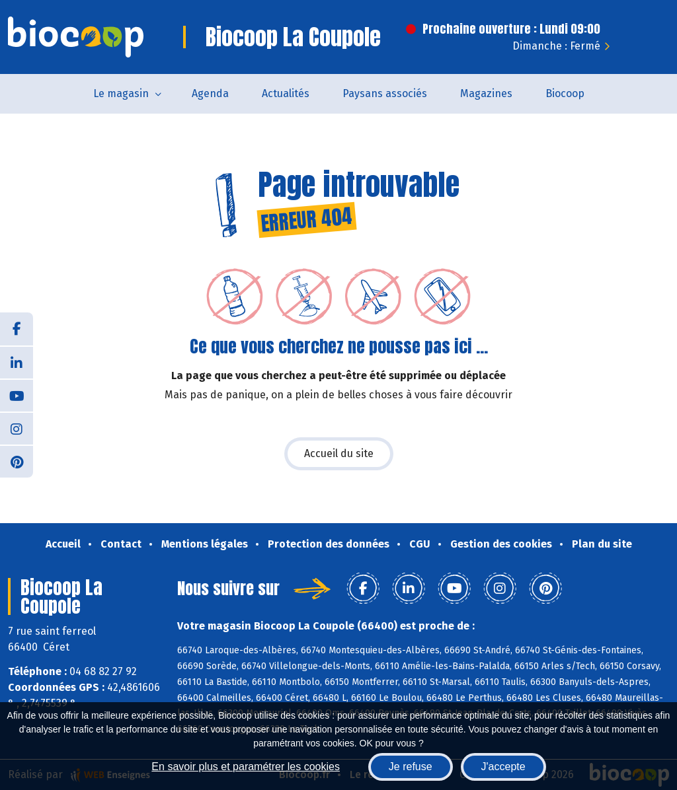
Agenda (210, 93)
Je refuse (410, 766)
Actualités (285, 93)
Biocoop (564, 93)
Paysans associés (384, 93)
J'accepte (503, 766)
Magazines (486, 93)
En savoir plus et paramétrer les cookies (245, 766)
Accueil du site (339, 453)
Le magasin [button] (121, 93)
